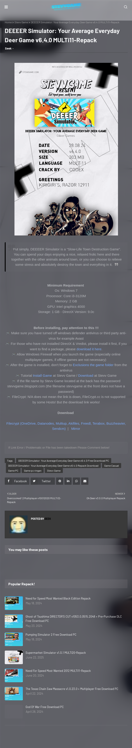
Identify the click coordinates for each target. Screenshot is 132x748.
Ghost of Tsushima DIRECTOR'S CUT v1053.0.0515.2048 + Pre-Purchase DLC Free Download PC (74, 619)
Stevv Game (21, 22)
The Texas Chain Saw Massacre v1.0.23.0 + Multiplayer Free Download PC (72, 689)
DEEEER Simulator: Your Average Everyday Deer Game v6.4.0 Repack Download (53, 465)
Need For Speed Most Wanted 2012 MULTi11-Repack (58, 671)
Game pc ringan (32, 470)
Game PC (13, 470)
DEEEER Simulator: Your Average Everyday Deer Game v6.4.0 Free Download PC (63, 460)
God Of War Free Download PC (45, 707)
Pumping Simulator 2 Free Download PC (51, 634)
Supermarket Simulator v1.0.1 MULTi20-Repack (56, 652)
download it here (89, 349)
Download (85, 375)
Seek (8, 48)
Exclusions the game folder (93, 365)
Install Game (42, 375)
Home (8, 22)
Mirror (75, 428)
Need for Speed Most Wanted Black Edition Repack (58, 598)
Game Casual (111, 465)
